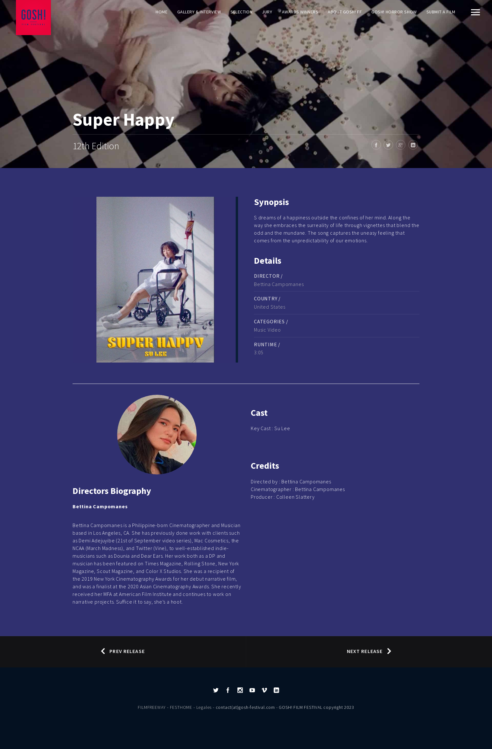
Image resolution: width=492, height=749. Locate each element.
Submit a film (440, 12)
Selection (241, 12)
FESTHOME (181, 707)
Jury (267, 12)
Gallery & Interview (199, 12)
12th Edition (96, 146)
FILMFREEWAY (152, 707)
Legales (204, 707)
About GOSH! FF (345, 12)
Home (161, 12)
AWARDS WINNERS (300, 12)
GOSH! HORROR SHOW (394, 12)
